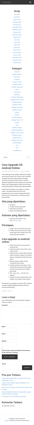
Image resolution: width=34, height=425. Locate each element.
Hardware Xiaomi (17, 110)
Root (17, 125)
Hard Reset (17, 92)
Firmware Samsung (17, 87)
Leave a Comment (24, 171)
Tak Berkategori (17, 142)
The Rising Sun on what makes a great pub (14, 396)
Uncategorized (17, 150)
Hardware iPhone (17, 102)
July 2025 (17, 40)
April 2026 (17, 17)
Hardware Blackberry (17, 97)
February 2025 (17, 52)
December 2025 (17, 27)
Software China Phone (17, 132)
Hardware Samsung (17, 107)
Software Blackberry (17, 130)
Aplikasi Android (17, 74)
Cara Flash (17, 77)
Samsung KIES (17, 220)
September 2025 (17, 34)
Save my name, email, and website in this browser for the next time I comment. (16, 351)
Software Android (17, 127)
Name (4, 326)
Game (17, 89)
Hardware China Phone (17, 99)
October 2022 (17, 62)
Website (4, 341)
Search (4, 364)
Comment (5, 305)
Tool (17, 145)
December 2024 (17, 57)
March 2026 (17, 19)
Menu (6, 157)
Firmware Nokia (17, 84)
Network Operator (17, 117)
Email (4, 334)
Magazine (7, 420)
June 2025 (17, 42)
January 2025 (17, 55)
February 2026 (17, 22)
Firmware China (17, 82)
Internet (17, 112)
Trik (17, 148)
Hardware (17, 94)
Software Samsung (17, 140)
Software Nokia (17, 137)
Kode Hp (17, 115)
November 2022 (17, 60)
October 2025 (17, 32)
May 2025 (17, 45)
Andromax (17, 71)
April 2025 (17, 47)
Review (17, 122)
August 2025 (17, 37)
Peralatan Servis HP (17, 120)
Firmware (17, 79)
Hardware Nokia (16, 104)
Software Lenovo (17, 135)
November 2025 (17, 29)
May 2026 (17, 14)
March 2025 (17, 50)
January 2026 (17, 24)
